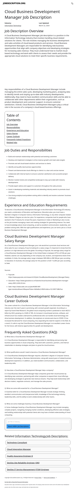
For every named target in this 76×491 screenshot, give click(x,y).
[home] (14, 3)
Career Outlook (13, 136)
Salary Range (12, 133)
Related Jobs (12, 142)
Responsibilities (13, 127)
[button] (72, 3)
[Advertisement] (38, 71)
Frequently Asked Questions (19, 139)
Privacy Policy (38, 477)
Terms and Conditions (49, 477)
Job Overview (12, 124)
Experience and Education (18, 130)
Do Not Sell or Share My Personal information (16, 482)
